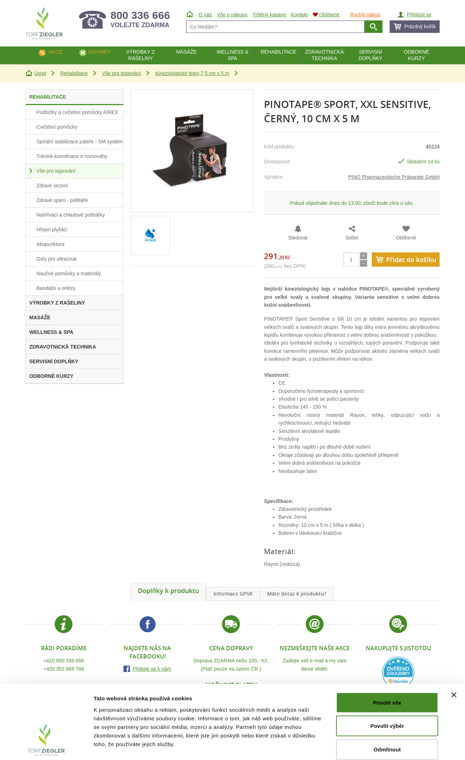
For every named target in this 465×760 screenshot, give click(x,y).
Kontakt (299, 15)
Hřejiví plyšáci (51, 229)
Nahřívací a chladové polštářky (70, 215)
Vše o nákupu (232, 15)
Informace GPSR (233, 593)
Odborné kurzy (416, 55)
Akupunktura (50, 244)
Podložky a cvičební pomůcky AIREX (77, 112)
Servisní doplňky (370, 55)
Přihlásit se (419, 15)
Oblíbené (406, 238)
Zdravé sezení (52, 185)
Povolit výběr (387, 690)
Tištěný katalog (269, 15)
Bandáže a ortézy (55, 288)
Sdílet (351, 238)
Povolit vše (387, 666)
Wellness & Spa (232, 55)
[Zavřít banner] (453, 658)
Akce (55, 52)
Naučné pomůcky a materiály (68, 273)
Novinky (99, 52)
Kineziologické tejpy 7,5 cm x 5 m (192, 73)
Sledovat (298, 238)
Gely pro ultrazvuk (56, 259)
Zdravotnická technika (324, 55)
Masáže (186, 52)
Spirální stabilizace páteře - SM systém (79, 141)
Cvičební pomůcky (56, 127)
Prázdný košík (420, 26)
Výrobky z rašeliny (140, 55)
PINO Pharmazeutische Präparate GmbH (394, 177)
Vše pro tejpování (121, 73)
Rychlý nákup (365, 15)
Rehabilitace (74, 73)
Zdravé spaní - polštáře (62, 200)
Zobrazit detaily (378, 746)
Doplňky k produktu (168, 590)
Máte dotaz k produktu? (296, 593)
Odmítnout (387, 713)
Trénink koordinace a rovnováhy (72, 156)
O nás (205, 15)
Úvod (40, 73)
